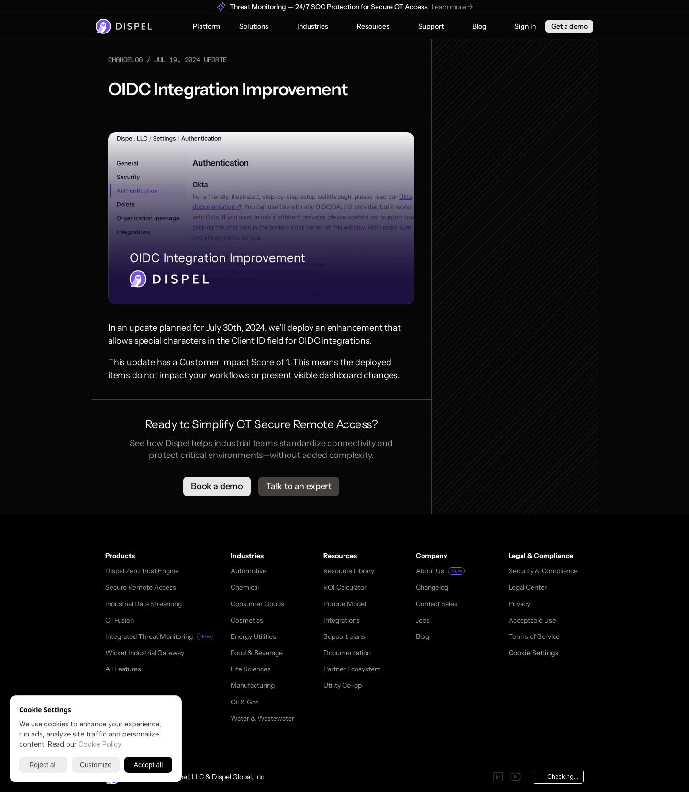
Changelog (432, 587)
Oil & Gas (245, 702)
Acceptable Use (532, 620)
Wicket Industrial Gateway (144, 652)
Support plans (344, 636)
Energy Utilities (253, 636)
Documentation (347, 652)
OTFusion (119, 620)
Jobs (423, 620)
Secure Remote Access (140, 587)
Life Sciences (251, 669)
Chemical (245, 587)
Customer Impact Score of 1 (234, 362)
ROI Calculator (345, 587)
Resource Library (348, 571)
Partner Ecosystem (352, 669)
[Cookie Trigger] (533, 652)
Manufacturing (253, 685)
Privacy (519, 604)
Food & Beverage (257, 652)
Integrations (341, 620)
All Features (123, 669)
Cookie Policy (99, 744)
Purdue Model (344, 604)
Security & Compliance (543, 571)
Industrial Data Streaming (143, 604)
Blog (422, 636)
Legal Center (528, 587)
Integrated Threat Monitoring (149, 636)
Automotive (249, 571)
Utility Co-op (342, 685)
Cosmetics (247, 620)
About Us (430, 571)
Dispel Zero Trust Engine (142, 571)
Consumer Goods (257, 604)
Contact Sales (436, 604)
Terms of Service (534, 636)
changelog (125, 59)
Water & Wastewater (262, 718)
